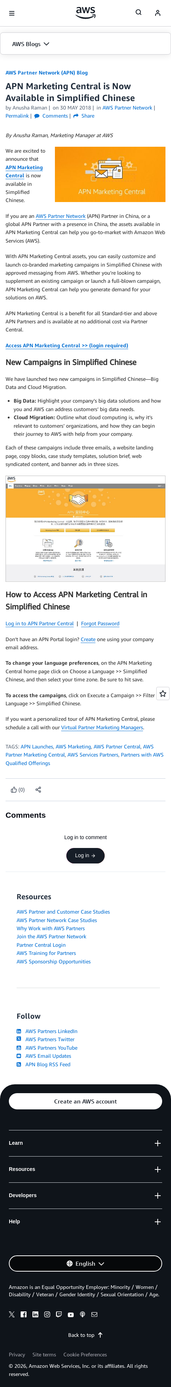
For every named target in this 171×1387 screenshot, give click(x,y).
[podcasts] (83, 1315)
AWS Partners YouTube (47, 1047)
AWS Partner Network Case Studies (57, 920)
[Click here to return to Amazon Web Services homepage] (86, 13)
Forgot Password (100, 623)
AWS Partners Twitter (45, 1039)
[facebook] (24, 1315)
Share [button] (83, 115)
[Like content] (18, 790)
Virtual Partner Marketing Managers (102, 727)
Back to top (85, 1335)
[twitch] (59, 1315)
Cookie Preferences (85, 1354)
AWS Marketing (73, 746)
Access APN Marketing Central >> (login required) (67, 345)
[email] (94, 1315)
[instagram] (47, 1315)
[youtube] (71, 1315)
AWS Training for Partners (46, 953)
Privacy (17, 1354)
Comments (51, 115)
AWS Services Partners (92, 754)
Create (88, 639)
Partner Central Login (41, 945)
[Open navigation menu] (12, 13)
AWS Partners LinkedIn (47, 1031)
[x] (12, 1315)
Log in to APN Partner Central (40, 623)
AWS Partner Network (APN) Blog (47, 72)
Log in (85, 855)
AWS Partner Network (61, 216)
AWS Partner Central (117, 746)
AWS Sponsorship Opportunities (54, 961)
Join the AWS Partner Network (51, 936)
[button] (85, 44)
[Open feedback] (163, 693)
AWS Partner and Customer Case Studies (63, 911)
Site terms (44, 1354)
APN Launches (37, 746)
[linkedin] (35, 1315)
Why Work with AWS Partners (51, 928)
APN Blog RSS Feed (43, 1064)
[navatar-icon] (157, 13)
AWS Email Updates (44, 1056)
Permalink (17, 115)
